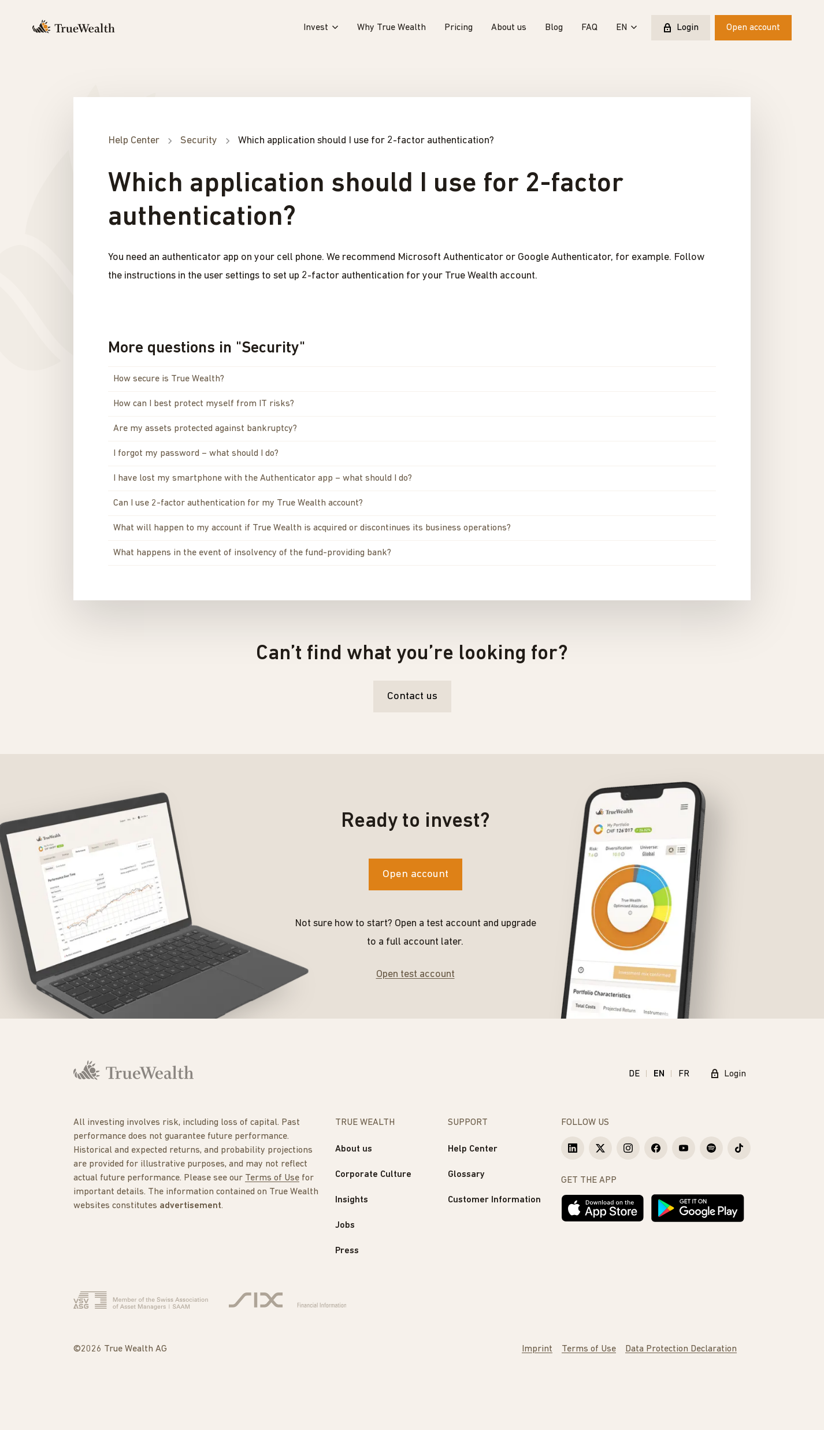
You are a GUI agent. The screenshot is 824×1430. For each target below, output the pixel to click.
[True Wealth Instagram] (628, 1148)
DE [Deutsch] (634, 1074)
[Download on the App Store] (602, 1208)
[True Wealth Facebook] (655, 1148)
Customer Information (494, 1200)
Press (347, 1251)
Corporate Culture (373, 1174)
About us (508, 27)
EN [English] (659, 1074)
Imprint (537, 1349)
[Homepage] (73, 28)
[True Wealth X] (600, 1148)
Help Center (473, 1149)
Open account (753, 27)
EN (626, 27)
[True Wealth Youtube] (683, 1148)
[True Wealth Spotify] (711, 1148)
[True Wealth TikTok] (739, 1148)
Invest (321, 27)
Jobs (345, 1225)
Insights (351, 1200)
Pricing (458, 27)
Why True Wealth (391, 27)
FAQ (589, 27)
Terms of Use (272, 1178)
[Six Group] (287, 1300)
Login (681, 27)
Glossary (466, 1174)
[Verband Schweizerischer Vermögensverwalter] (140, 1300)
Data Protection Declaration (681, 1349)
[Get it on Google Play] (697, 1208)
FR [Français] (683, 1074)
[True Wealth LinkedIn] (572, 1148)
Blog (554, 27)
